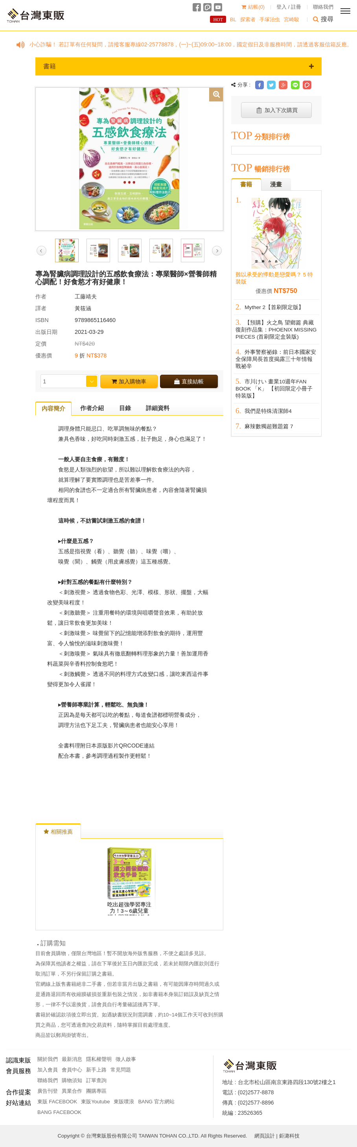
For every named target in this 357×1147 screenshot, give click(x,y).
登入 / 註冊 (288, 7)
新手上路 (96, 1070)
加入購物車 (129, 381)
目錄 (125, 408)
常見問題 (120, 1070)
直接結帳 (189, 381)
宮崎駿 (291, 19)
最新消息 (72, 1059)
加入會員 (47, 1070)
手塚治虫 (269, 19)
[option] (129, 158)
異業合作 (72, 1091)
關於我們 (47, 1059)
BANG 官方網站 (156, 1102)
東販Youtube (95, 1102)
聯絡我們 (323, 7)
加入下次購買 (277, 110)
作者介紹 (92, 408)
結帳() (253, 7)
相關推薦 (58, 831)
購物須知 (72, 1080)
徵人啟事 (126, 1059)
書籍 (178, 66)
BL (233, 19)
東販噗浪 (124, 1102)
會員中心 (72, 1070)
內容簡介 (53, 408)
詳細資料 (157, 408)
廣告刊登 (47, 1091)
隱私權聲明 (99, 1059)
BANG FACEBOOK (59, 1112)
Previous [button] (41, 251)
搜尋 (323, 19)
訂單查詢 (96, 1080)
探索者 (248, 19)
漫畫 (276, 184)
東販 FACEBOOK (57, 1102)
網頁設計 (264, 1136)
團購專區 (96, 1091)
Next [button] (217, 251)
